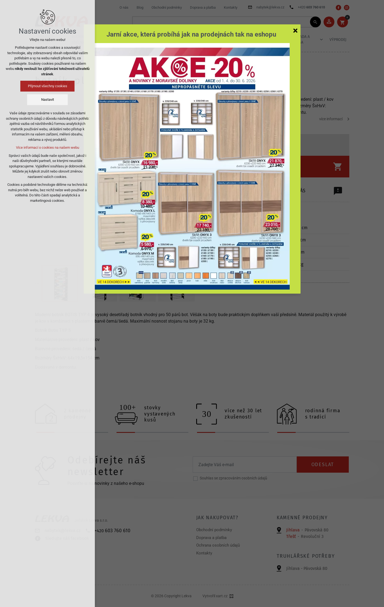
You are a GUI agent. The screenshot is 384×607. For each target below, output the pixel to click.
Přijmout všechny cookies (47, 86)
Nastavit (47, 100)
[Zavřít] (295, 30)
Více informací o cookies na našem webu (47, 147)
